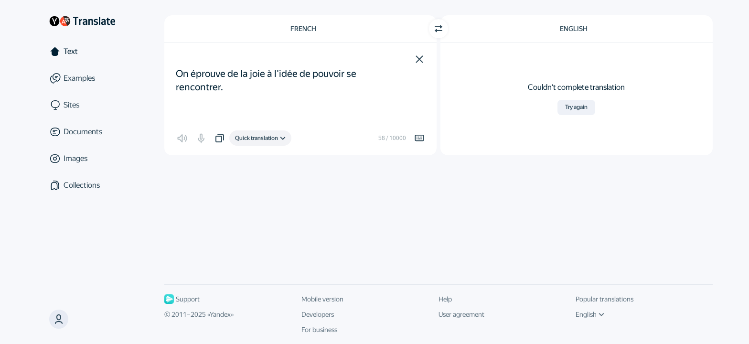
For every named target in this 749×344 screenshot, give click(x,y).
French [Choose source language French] (303, 28)
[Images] (82, 158)
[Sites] (82, 105)
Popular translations (604, 299)
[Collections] (82, 185)
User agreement (461, 314)
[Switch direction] (438, 28)
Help (445, 299)
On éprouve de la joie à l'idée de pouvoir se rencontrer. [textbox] (267, 73)
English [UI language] (590, 314)
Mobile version (322, 299)
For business (319, 329)
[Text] (82, 51)
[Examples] (82, 78)
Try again (576, 107)
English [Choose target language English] (574, 28)
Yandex (220, 314)
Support (182, 299)
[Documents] (82, 131)
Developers (317, 314)
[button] (419, 59)
